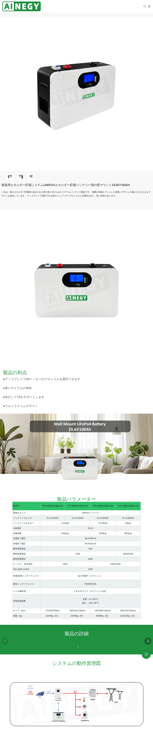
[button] (148, 641)
